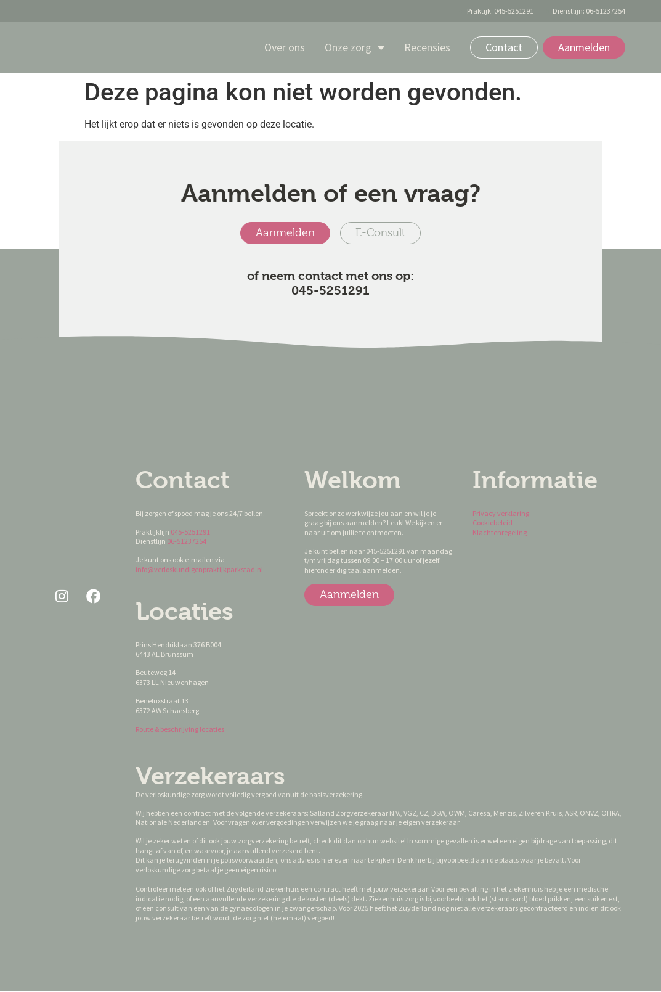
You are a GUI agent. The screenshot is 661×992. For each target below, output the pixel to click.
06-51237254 (186, 541)
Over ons (284, 47)
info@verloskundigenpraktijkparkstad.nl (199, 569)
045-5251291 (190, 531)
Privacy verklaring (500, 513)
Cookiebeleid (493, 523)
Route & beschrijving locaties (180, 729)
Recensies (427, 47)
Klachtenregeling (499, 532)
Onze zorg (354, 47)
